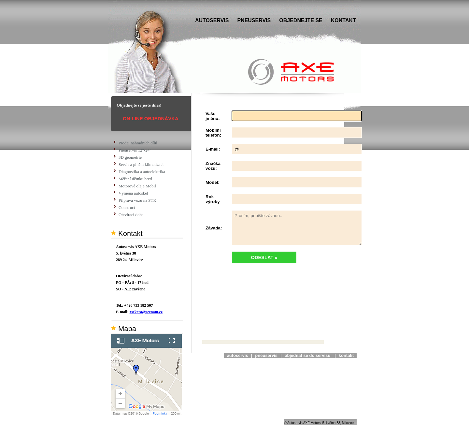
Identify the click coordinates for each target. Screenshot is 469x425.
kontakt (346, 355)
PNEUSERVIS (254, 20)
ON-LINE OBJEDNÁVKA (150, 118)
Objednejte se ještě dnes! (139, 105)
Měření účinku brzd (135, 178)
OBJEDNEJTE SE (300, 20)
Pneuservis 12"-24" (135, 150)
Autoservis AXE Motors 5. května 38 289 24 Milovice (136, 253)
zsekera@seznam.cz (146, 312)
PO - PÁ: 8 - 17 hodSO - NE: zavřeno (132, 282)
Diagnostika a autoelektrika (142, 171)
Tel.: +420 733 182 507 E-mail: (139, 308)
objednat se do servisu (308, 355)
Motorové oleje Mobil (137, 185)
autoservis (237, 355)
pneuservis (266, 355)
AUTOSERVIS (212, 20)
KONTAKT (343, 20)
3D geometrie (130, 157)
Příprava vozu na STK (137, 200)
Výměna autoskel (133, 193)
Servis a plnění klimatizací (141, 164)
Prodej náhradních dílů (138, 142)
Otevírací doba (131, 214)
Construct (127, 207)
